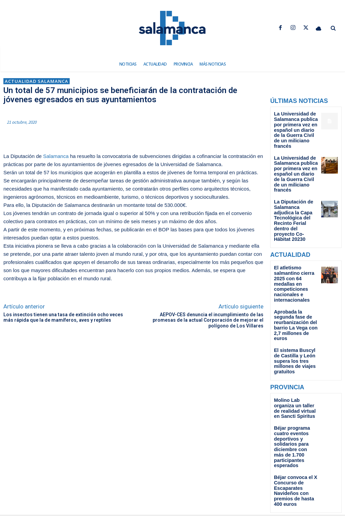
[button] (333, 28)
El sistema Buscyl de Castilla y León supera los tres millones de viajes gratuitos (295, 303)
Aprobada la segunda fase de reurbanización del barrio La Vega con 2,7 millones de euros (295, 276)
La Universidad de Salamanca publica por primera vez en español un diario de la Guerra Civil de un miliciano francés (294, 125)
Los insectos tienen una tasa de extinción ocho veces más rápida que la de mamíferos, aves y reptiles (63, 317)
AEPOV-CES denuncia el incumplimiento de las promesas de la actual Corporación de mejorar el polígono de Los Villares (208, 320)
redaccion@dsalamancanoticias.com (172, 492)
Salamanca (56, 156)
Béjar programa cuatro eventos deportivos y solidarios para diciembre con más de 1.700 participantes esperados (296, 374)
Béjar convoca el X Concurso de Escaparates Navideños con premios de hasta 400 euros (294, 408)
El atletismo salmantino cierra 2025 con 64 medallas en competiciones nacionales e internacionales (295, 244)
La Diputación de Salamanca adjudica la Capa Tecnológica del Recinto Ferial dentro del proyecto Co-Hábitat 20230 (295, 193)
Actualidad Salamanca (36, 81)
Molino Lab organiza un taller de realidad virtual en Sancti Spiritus (293, 345)
